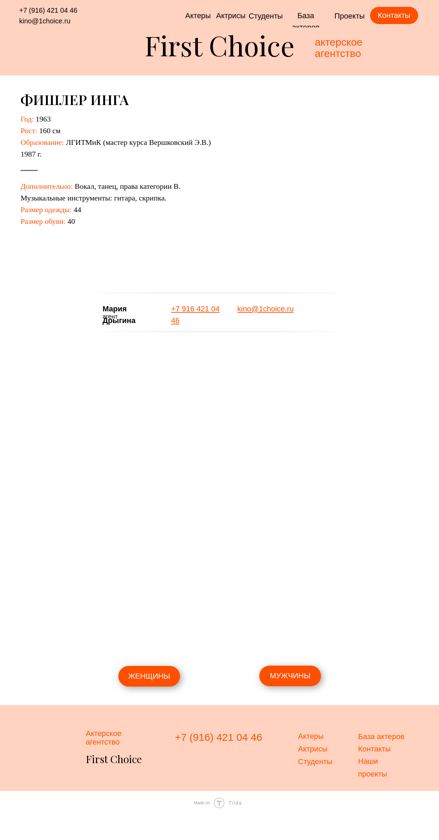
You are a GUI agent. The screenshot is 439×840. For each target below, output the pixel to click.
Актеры (198, 15)
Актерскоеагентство (103, 737)
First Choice (220, 44)
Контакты (374, 749)
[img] (305, 310)
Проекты (349, 16)
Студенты (266, 16)
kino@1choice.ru (44, 21)
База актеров (381, 736)
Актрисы (231, 15)
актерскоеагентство (339, 47)
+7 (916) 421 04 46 (48, 10)
